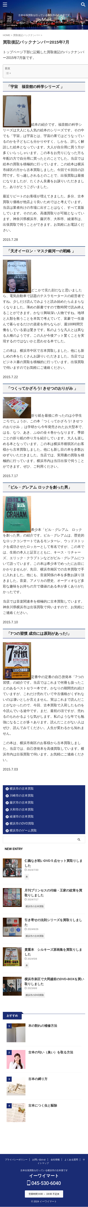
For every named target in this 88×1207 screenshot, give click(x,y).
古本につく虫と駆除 (42, 1105)
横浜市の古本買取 (22, 788)
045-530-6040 (44, 1183)
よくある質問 (71, 1159)
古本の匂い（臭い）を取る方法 (50, 1052)
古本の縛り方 (37, 1079)
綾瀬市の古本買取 (22, 816)
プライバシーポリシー (16, 1159)
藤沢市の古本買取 (22, 802)
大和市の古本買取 (22, 809)
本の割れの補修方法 (42, 1026)
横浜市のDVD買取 (22, 823)
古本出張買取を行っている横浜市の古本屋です (44, 1170)
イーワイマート (44, 1175)
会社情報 (55, 1159)
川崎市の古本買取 (22, 795)
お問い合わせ (39, 1159)
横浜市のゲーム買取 (23, 830)
